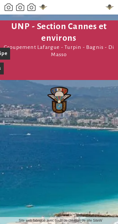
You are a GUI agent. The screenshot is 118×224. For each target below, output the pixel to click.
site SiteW (94, 220)
